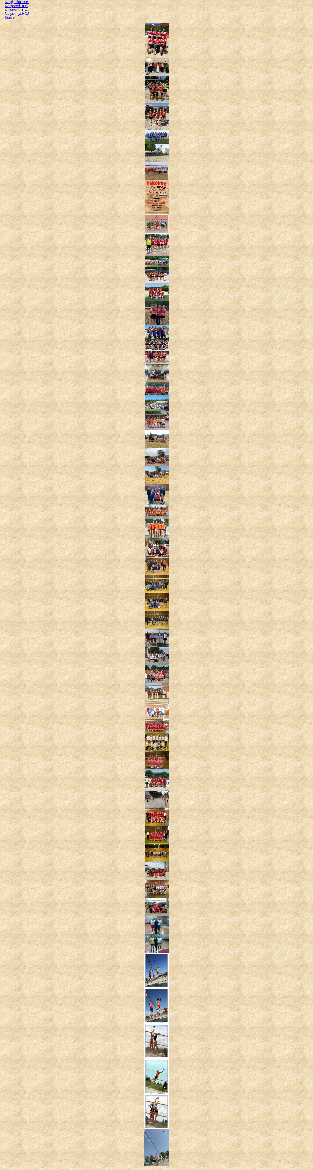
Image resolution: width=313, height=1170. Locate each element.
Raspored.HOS (16, 6)
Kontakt (10, 18)
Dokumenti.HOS (17, 10)
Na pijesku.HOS (17, 2)
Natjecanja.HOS (17, 14)
